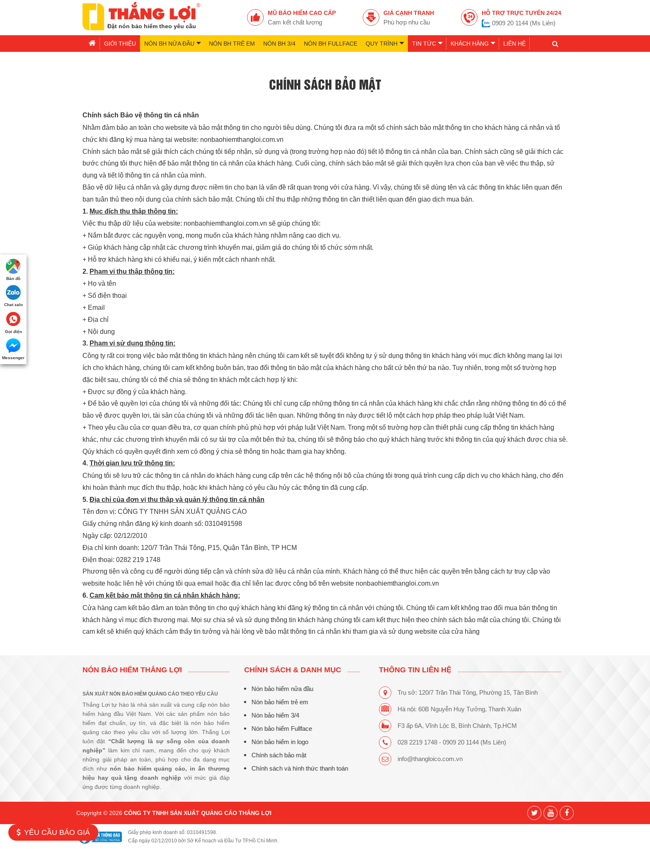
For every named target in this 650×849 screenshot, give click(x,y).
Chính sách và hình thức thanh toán (298, 768)
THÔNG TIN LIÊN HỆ (415, 669)
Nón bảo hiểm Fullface (280, 728)
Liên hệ (514, 43)
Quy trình (385, 43)
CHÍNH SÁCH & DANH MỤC (291, 669)
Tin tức (427, 43)
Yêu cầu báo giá (53, 832)
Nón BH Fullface (330, 43)
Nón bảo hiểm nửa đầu (281, 688)
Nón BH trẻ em (232, 43)
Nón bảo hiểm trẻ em (278, 701)
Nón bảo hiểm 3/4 (274, 715)
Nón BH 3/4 (279, 43)
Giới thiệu (120, 43)
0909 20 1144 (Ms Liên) (523, 23)
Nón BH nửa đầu (172, 43)
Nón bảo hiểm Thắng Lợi (132, 669)
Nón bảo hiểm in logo (278, 741)
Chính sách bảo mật (277, 755)
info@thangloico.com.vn (430, 758)
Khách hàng (473, 43)
